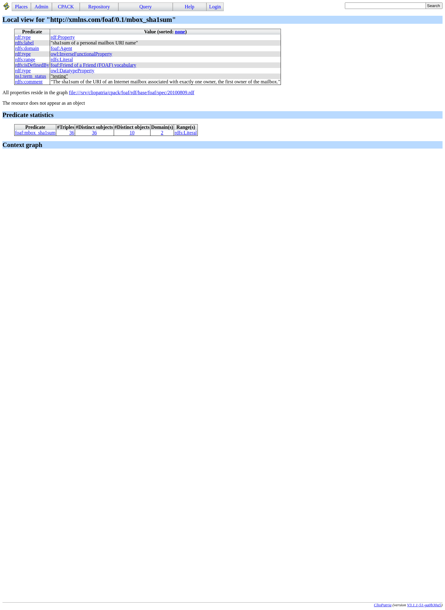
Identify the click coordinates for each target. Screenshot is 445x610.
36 (71, 132)
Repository (99, 6)
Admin (41, 6)
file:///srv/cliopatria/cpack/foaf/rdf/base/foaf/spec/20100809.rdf (131, 92)
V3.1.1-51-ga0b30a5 (424, 605)
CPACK (66, 6)
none (180, 31)
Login (215, 6)
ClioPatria (383, 605)
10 (131, 132)
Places (21, 6)
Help (189, 6)
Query (145, 6)
